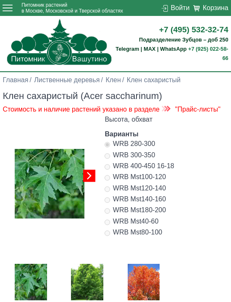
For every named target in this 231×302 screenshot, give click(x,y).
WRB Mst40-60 (131, 222)
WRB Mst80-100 (133, 233)
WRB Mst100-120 (135, 178)
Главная (15, 79)
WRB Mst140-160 (135, 200)
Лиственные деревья (67, 79)
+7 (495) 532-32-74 (193, 29)
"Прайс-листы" (197, 109)
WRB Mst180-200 (135, 211)
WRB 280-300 (130, 145)
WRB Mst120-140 (135, 189)
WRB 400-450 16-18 (139, 167)
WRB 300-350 (130, 156)
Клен (113, 79)
